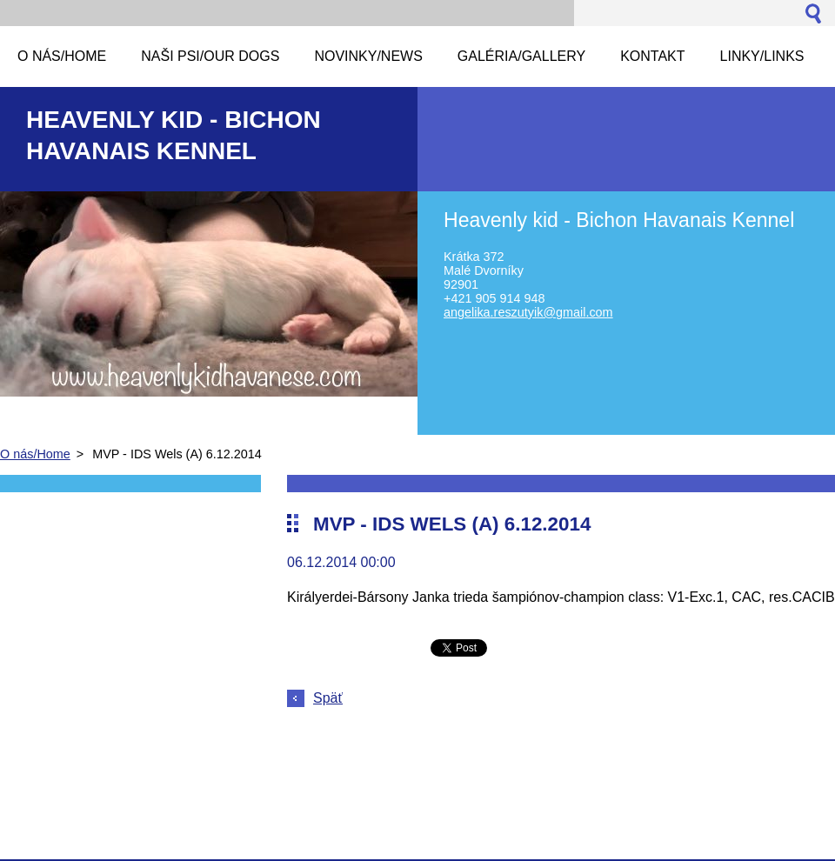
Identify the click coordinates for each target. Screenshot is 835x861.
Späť (328, 698)
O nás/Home (35, 454)
